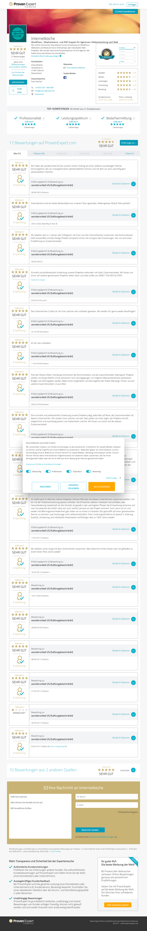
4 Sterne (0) (62, 153)
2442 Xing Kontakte (58, 746)
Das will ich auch (116, 4)
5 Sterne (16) (38, 153)
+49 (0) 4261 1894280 (44, 87)
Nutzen (101, 77)
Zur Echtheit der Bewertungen (18, 73)
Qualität (101, 72)
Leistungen (103, 81)
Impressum (37, 465)
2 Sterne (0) (107, 153)
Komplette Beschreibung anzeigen (46, 56)
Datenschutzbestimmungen (55, 465)
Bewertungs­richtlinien (97, 921)
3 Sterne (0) (84, 153)
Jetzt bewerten (18, 82)
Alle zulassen (102, 488)
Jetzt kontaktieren (125, 11)
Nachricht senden (90, 829)
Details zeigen (105, 479)
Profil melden (56, 851)
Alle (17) (17, 153)
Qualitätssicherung (112, 921)
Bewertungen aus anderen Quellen (18, 65)
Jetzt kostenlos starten (118, 904)
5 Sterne (122, 48)
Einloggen (132, 4)
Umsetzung (103, 85)
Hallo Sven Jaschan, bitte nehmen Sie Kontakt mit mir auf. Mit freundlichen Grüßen (40, 816)
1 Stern (121, 61)
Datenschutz (124, 921)
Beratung (102, 89)
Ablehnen (45, 488)
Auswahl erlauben (73, 488)
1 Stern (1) (129, 153)
